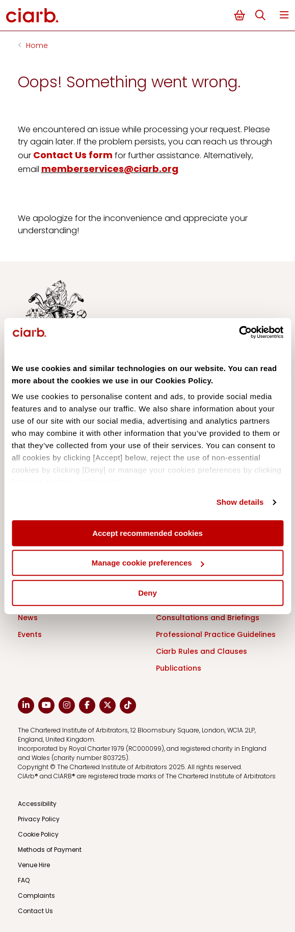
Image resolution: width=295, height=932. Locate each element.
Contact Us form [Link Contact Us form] (73, 155)
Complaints (36, 895)
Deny (147, 592)
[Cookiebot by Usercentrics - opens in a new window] (238, 332)
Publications (178, 668)
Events (30, 634)
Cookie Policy (38, 834)
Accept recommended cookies (147, 533)
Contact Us (35, 910)
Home (37, 45)
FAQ (24, 880)
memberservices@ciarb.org (109, 168)
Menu (284, 15)
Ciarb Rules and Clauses (201, 651)
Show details (240, 502)
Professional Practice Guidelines (216, 634)
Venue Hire (34, 865)
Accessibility (37, 803)
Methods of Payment (50, 849)
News (28, 617)
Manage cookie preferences (148, 562)
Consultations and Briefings (207, 617)
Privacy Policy (39, 819)
